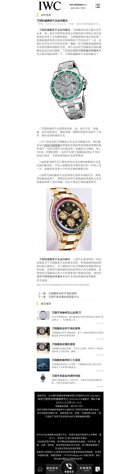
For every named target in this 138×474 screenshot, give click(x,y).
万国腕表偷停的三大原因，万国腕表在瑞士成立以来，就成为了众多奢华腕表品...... (78, 365)
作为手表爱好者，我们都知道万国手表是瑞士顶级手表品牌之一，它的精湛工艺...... (78, 318)
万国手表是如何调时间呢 (66, 375)
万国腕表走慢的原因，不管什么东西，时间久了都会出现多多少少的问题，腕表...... (78, 350)
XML (79, 402)
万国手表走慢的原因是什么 (63, 296)
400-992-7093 (78, 8)
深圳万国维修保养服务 (86, 50)
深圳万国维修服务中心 (78, 5)
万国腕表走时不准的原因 (62, 293)
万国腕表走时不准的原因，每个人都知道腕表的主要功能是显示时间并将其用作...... (78, 334)
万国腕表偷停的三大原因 (66, 360)
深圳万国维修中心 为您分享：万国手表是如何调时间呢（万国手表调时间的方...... (77, 381)
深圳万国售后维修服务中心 (53, 399)
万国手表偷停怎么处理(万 (66, 312)
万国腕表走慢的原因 (63, 344)
